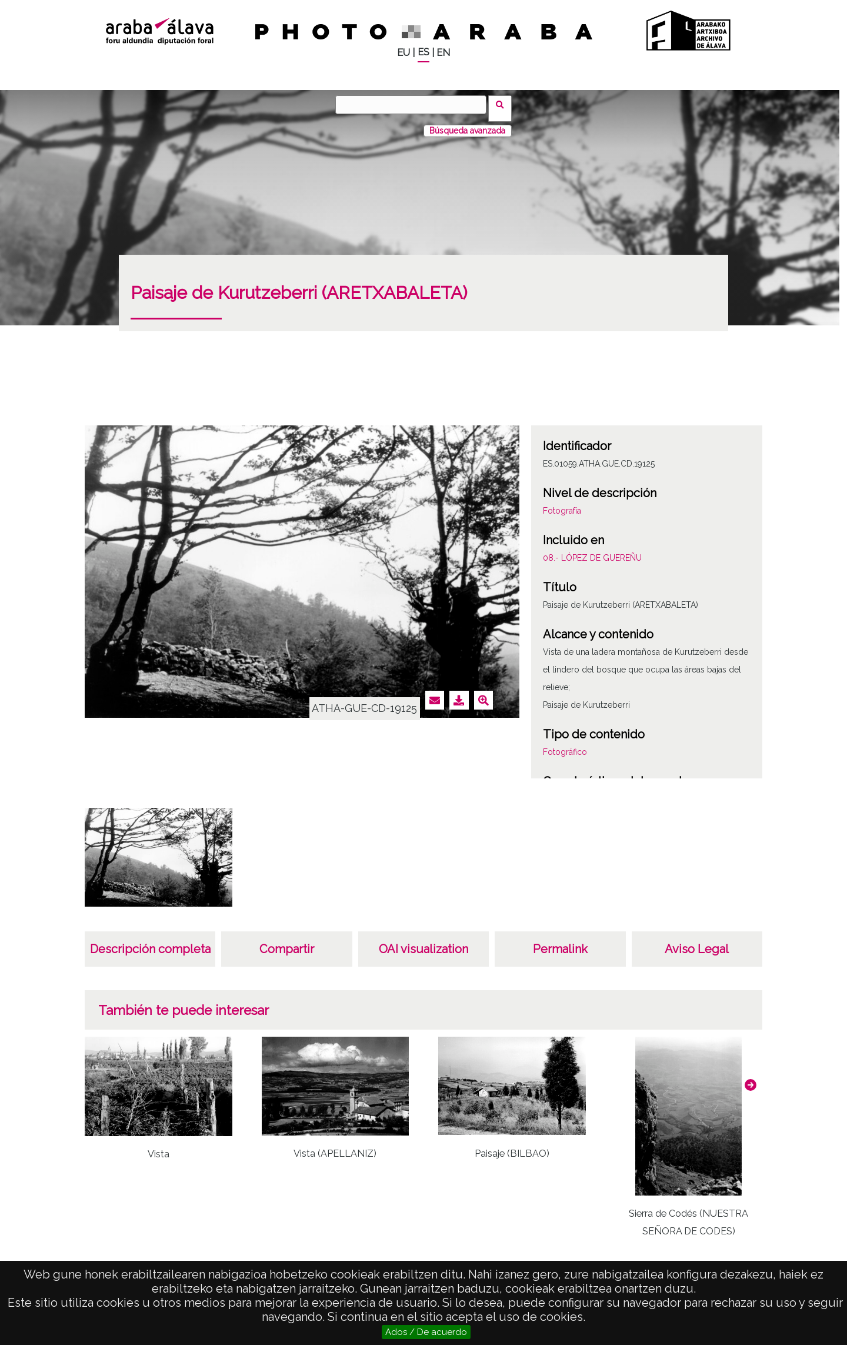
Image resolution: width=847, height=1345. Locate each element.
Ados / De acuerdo (426, 1332)
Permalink (560, 941)
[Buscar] (414, 104)
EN (443, 52)
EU (403, 52)
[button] (750, 1077)
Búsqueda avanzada (467, 123)
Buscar (504, 104)
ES (423, 52)
